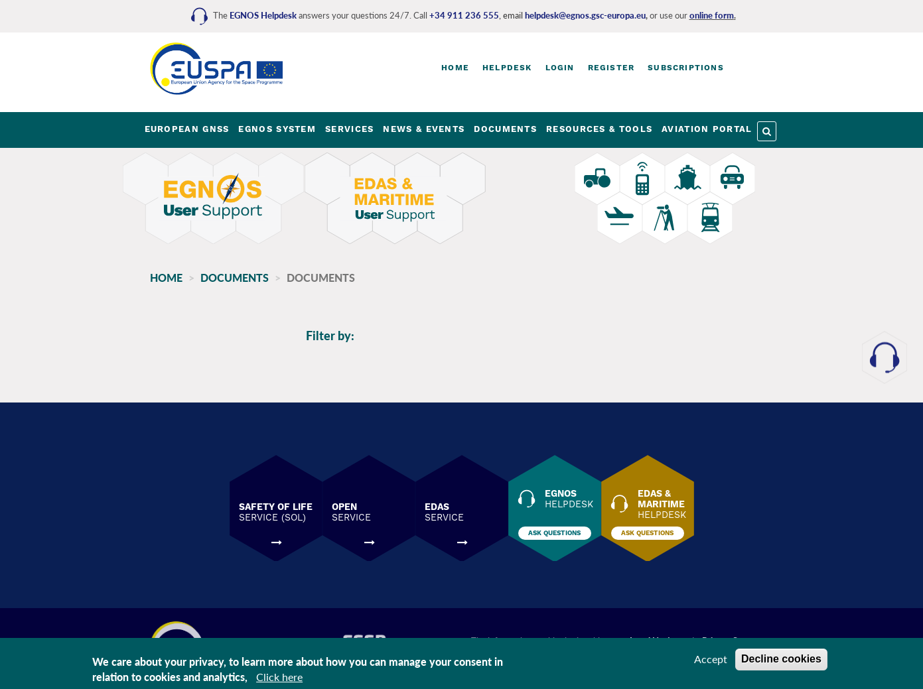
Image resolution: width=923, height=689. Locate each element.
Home (455, 67)
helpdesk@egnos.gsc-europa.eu (585, 15)
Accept (710, 659)
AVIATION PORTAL (707, 129)
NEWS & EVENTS (423, 129)
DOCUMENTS (505, 129)
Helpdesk (507, 67)
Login (560, 67)
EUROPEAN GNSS (187, 129)
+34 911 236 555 (464, 15)
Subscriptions (686, 67)
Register (611, 67)
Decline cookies (781, 658)
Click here (279, 676)
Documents (234, 277)
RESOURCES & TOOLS (599, 129)
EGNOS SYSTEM (277, 129)
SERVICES (349, 129)
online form (711, 15)
